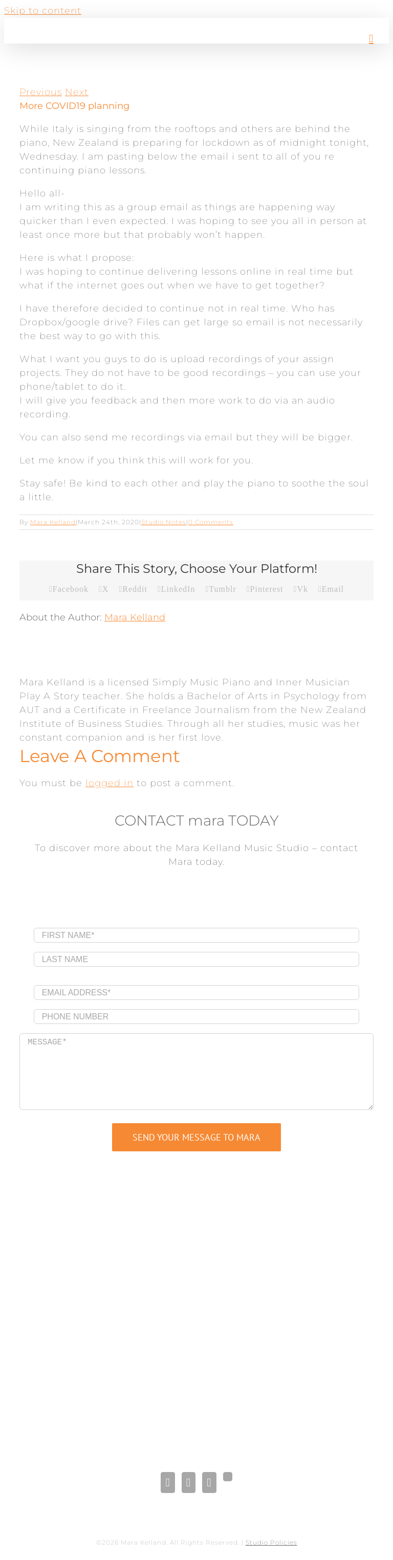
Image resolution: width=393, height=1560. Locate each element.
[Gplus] (227, 1476)
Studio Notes (163, 522)
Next (77, 92)
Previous (40, 92)
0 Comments (210, 522)
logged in (109, 783)
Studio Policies (271, 1542)
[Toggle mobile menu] (371, 38)
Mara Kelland (53, 522)
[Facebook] (167, 1482)
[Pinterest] (209, 1482)
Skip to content (42, 10)
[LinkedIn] (188, 1482)
